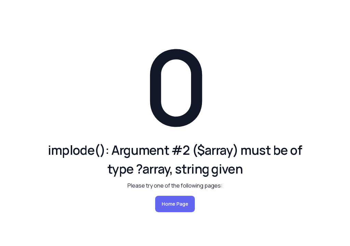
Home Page (175, 204)
